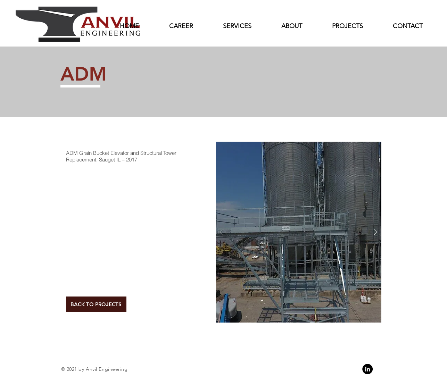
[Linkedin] (367, 369)
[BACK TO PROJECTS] (96, 304)
